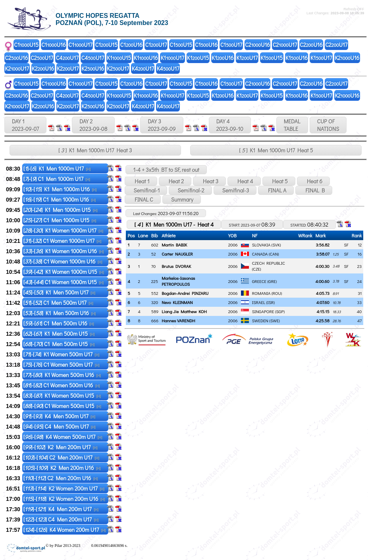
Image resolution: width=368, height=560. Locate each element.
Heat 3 (209, 181)
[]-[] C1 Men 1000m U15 (59, 220)
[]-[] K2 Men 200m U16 (62, 467)
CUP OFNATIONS (328, 125)
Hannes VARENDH (178, 320)
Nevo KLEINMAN (177, 302)
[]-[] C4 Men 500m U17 (59, 426)
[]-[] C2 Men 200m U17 (61, 457)
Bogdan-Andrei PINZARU (185, 293)
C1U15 (26, 44)
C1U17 (80, 44)
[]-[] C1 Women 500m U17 (61, 364)
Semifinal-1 (146, 190)
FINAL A (276, 190)
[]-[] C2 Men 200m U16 (60, 478)
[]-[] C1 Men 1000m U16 (59, 199)
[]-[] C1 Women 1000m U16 (62, 261)
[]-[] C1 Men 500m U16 (58, 323)
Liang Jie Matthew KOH (184, 311)
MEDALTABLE (292, 125)
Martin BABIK (174, 245)
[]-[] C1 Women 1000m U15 (63, 282)
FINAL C (142, 199)
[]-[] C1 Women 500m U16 (61, 385)
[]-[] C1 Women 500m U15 (62, 406)
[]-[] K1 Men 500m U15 (59, 333)
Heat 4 (244, 181)
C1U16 (53, 44)
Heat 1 (140, 181)
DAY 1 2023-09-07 (25, 125)
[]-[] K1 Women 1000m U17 (63, 230)
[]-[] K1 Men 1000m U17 (57, 168)
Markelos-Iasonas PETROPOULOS (178, 281)
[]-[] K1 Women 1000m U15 (63, 271)
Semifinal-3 (235, 190)
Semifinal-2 (190, 190)
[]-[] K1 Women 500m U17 (61, 354)
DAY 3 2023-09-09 (161, 125)
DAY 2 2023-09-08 (93, 125)
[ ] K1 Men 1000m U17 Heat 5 (276, 150)
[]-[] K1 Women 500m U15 (62, 395)
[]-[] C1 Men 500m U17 (58, 302)
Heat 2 (175, 181)
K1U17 (172, 58)
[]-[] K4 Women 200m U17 (64, 529)
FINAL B (314, 190)
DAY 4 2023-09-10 (229, 125)
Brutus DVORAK (176, 266)
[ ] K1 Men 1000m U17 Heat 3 (95, 150)
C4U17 (67, 58)
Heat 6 (313, 181)
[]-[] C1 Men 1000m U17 (56, 179)
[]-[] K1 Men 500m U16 (59, 313)
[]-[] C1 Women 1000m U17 (62, 240)
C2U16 (257, 44)
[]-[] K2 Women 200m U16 (64, 498)
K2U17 (17, 68)
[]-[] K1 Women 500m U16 (62, 375)
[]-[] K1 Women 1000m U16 (63, 251)
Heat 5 (279, 181)
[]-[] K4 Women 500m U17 (62, 437)
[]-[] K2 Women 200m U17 (63, 488)
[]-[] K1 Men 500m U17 (59, 292)
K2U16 (347, 58)
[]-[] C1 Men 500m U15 (59, 344)
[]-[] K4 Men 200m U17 (60, 509)
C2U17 (285, 44)
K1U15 (119, 58)
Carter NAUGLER (177, 254)
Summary (181, 199)
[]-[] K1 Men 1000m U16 (60, 189)
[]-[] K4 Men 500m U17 (59, 416)
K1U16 (146, 58)
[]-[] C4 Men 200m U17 (61, 519)
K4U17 (143, 68)
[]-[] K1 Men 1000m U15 (60, 210)
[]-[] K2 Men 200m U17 (60, 447)
